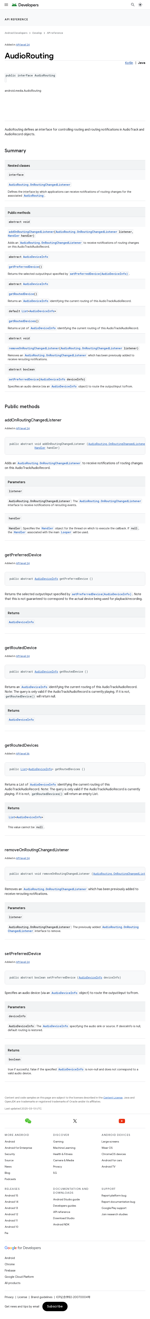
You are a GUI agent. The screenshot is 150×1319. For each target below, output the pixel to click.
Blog (7, 1173)
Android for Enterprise (18, 1148)
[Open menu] (6, 4)
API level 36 (22, 753)
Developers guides (64, 1205)
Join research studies (115, 1214)
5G (55, 1173)
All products (12, 1283)
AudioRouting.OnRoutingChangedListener (39, 184)
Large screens (110, 1141)
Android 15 (11, 1195)
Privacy (57, 1166)
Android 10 (11, 1226)
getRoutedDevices (22, 321)
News (8, 1166)
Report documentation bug (118, 1201)
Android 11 (11, 1220)
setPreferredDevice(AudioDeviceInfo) (99, 274)
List (25, 311)
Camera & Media (63, 1160)
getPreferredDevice (24, 267)
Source (9, 1160)
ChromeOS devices (114, 1154)
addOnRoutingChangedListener (31, 232)
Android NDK (61, 1224)
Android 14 (11, 1201)
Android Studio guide (66, 1199)
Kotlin (129, 63)
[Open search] (132, 4)
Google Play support (114, 1208)
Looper (66, 532)
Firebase (10, 1270)
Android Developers (16, 33)
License (22, 1297)
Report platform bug (114, 1195)
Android (10, 1141)
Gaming (58, 1141)
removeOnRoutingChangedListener (34, 348)
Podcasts (10, 1179)
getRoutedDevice (21, 294)
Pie (6, 1233)
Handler (14, 235)
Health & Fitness (62, 1154)
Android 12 (11, 1214)
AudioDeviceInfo (35, 257)
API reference (16, 19)
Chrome (10, 1264)
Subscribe (55, 1306)
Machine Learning (64, 1148)
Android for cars (112, 1160)
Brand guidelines (41, 1297)
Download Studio (63, 1218)
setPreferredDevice (24, 379)
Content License (113, 1097)
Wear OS (107, 1148)
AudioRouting (34, 195)
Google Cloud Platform (19, 1277)
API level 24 (23, 44)
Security (10, 1154)
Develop (37, 33)
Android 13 (11, 1208)
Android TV (108, 1166)
